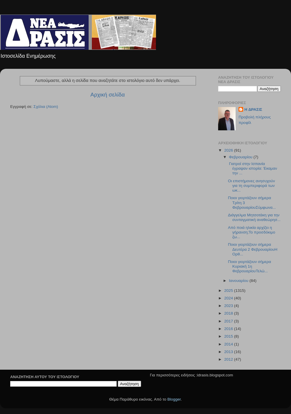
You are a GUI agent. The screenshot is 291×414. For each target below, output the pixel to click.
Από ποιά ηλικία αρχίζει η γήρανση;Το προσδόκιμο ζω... (251, 232)
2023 (229, 306)
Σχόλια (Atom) (46, 106)
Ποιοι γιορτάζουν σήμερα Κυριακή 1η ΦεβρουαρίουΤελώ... (249, 266)
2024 (229, 298)
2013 (229, 352)
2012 (229, 359)
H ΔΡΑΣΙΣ (253, 109)
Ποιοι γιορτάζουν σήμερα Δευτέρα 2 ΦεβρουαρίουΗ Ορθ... (253, 249)
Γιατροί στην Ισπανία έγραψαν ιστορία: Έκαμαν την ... (252, 168)
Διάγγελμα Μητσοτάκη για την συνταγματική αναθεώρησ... (254, 217)
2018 (229, 313)
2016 (229, 329)
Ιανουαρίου (239, 280)
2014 (229, 344)
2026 (229, 150)
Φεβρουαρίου (241, 157)
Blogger (174, 399)
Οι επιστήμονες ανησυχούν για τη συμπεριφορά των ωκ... (251, 185)
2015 (229, 336)
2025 (229, 290)
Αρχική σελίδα (107, 95)
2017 (229, 321)
